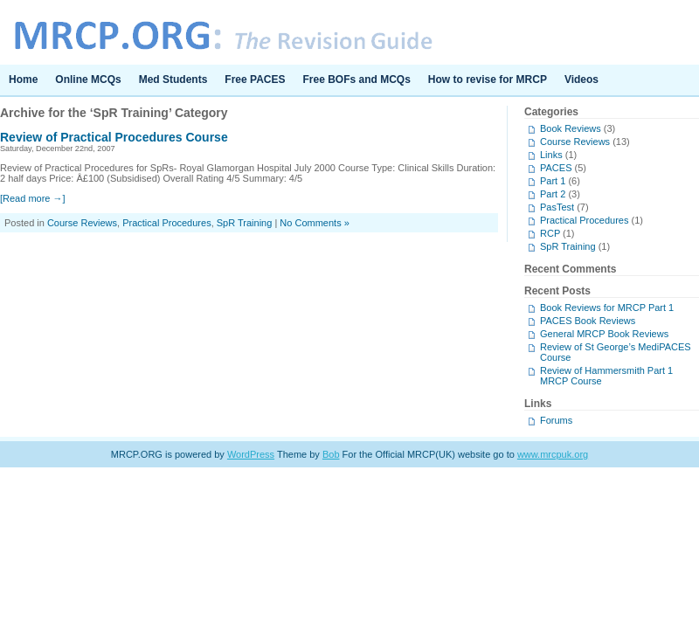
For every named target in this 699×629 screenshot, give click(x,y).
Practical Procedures (166, 223)
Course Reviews (82, 223)
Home (23, 79)
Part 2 (552, 194)
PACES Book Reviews (587, 320)
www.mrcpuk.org (552, 454)
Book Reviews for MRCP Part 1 (607, 307)
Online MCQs (88, 79)
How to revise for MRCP (487, 79)
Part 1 (552, 181)
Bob (331, 454)
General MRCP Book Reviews (604, 333)
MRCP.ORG (349, 32)
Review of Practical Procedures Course (114, 137)
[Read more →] (33, 198)
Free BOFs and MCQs (357, 79)
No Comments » (314, 223)
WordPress (250, 454)
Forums (556, 420)
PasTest (557, 207)
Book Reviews (570, 128)
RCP (550, 233)
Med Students (173, 79)
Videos (581, 79)
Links (551, 154)
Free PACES (255, 79)
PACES (555, 167)
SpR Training (245, 223)
